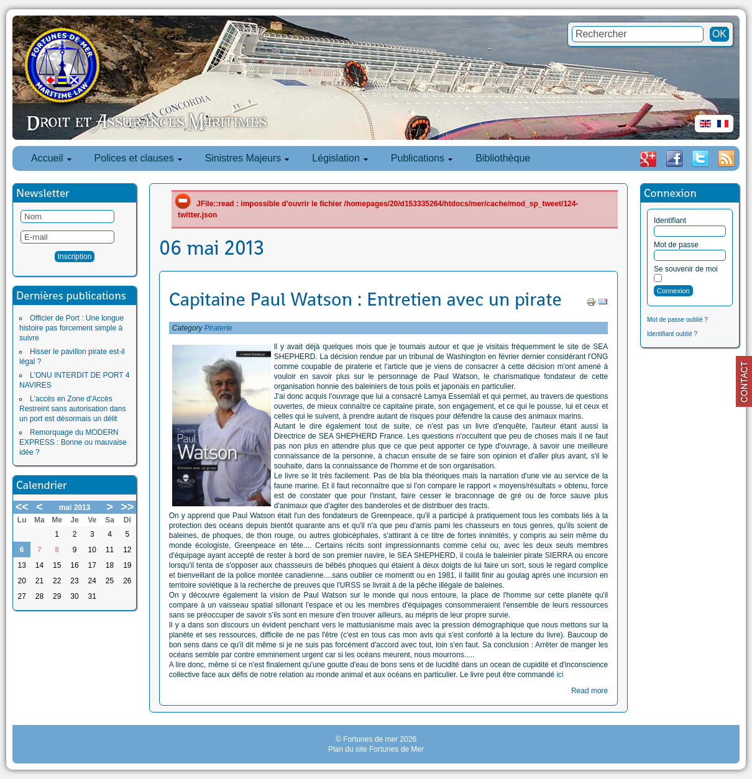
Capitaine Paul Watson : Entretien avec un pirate (365, 299)
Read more (589, 690)
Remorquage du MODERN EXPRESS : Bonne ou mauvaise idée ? (73, 442)
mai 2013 (75, 507)
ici (559, 674)
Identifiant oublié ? (672, 333)
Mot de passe (676, 244)
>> (127, 507)
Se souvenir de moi (686, 269)
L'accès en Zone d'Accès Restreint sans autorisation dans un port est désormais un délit (72, 408)
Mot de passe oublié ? (677, 319)
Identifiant (670, 220)
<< (22, 507)
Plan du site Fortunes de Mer (376, 749)
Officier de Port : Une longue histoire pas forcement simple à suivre (71, 328)
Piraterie (218, 328)
